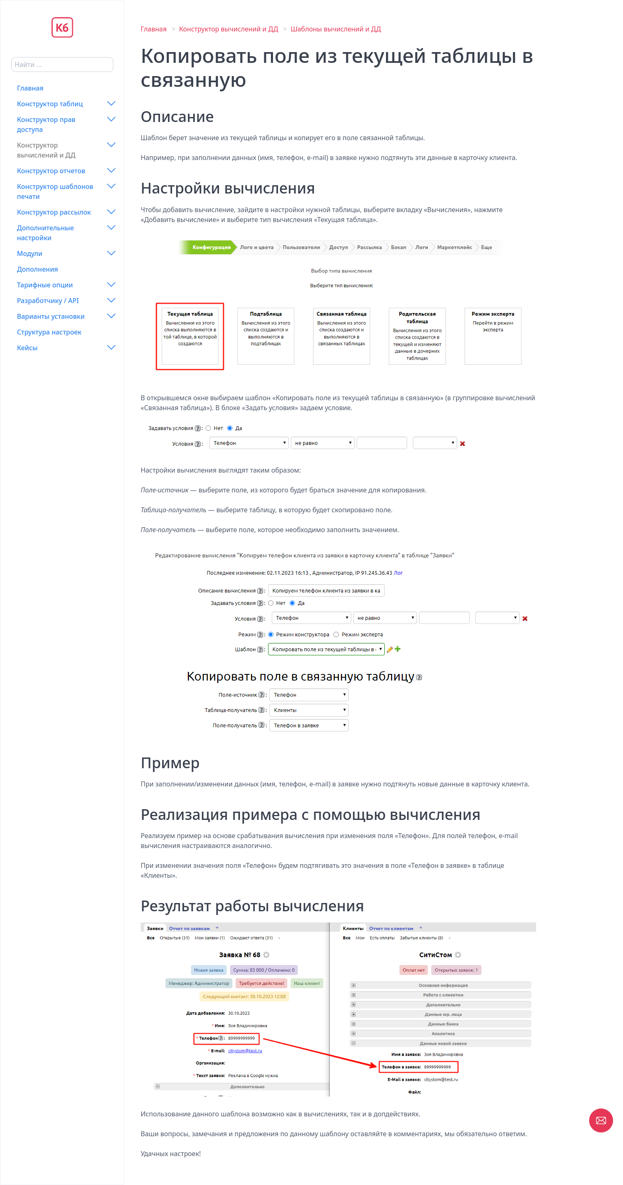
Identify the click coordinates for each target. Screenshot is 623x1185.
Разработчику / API (48, 300)
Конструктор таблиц (50, 103)
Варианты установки (51, 316)
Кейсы (27, 347)
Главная (30, 88)
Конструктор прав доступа (46, 124)
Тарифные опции (45, 284)
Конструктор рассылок (54, 212)
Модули (29, 253)
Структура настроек (49, 332)
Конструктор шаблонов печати (55, 191)
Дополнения (37, 269)
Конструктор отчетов (51, 170)
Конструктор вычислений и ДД (46, 150)
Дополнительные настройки (45, 232)
